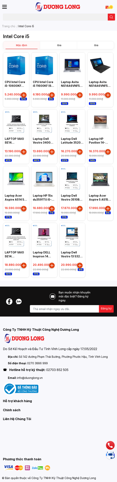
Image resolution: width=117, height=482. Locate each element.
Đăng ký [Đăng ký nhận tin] (106, 308)
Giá (59, 45)
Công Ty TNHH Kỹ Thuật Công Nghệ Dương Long (63, 478)
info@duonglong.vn (30, 377)
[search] (111, 17)
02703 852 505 (57, 370)
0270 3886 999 (37, 363)
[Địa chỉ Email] (72, 309)
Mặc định (21, 45)
